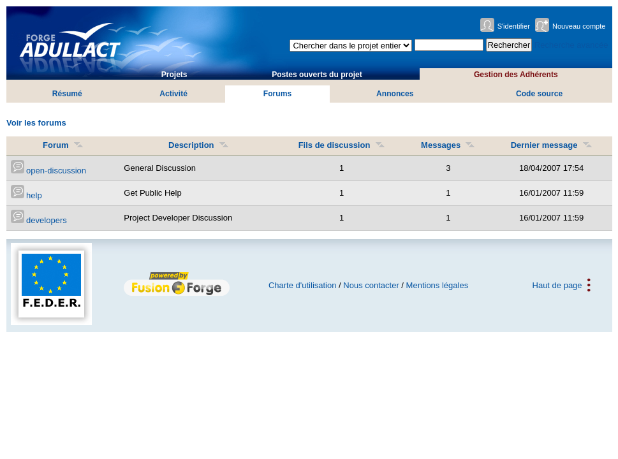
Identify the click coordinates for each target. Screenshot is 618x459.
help (26, 195)
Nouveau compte (579, 26)
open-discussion (49, 170)
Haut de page (557, 285)
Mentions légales (437, 285)
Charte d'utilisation (303, 285)
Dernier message (551, 145)
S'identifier (513, 26)
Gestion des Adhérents (516, 74)
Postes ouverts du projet (317, 74)
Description (198, 145)
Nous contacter (371, 285)
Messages (448, 145)
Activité (173, 93)
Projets (174, 74)
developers (39, 220)
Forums (277, 93)
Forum (63, 145)
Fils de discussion (341, 145)
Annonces (394, 93)
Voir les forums (36, 122)
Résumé (67, 93)
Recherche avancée (571, 45)
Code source (539, 93)
